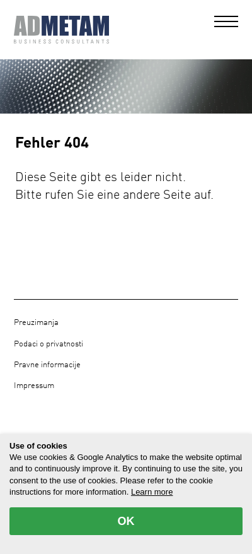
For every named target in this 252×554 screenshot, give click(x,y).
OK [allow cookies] (126, 521)
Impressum (34, 386)
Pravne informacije (47, 365)
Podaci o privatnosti (48, 344)
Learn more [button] (152, 492)
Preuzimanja (36, 323)
